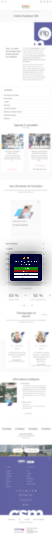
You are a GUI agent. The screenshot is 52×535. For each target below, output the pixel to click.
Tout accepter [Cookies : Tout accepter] (26, 268)
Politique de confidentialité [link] (26, 277)
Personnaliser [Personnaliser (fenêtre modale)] (26, 274)
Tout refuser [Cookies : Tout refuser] (26, 271)
